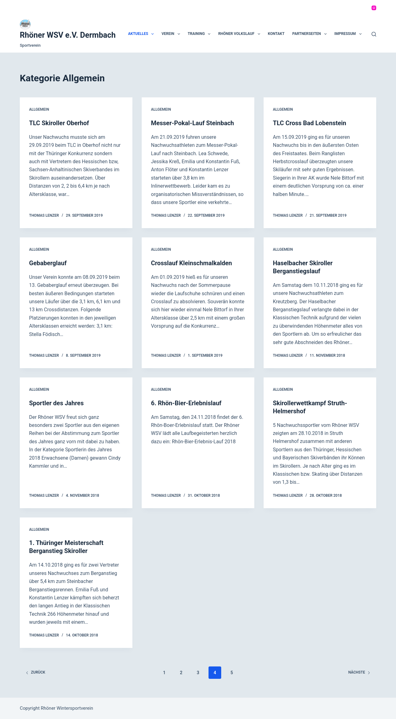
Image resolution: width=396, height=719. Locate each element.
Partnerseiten (310, 34)
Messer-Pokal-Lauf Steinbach (192, 123)
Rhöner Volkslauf (240, 34)
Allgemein (39, 109)
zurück (35, 672)
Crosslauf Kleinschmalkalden (191, 263)
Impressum (349, 34)
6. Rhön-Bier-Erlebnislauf (186, 403)
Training (200, 34)
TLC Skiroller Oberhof (59, 123)
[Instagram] (374, 8)
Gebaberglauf (48, 263)
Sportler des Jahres (56, 403)
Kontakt (276, 34)
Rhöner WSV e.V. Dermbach (68, 35)
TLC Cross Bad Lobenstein (309, 123)
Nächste (359, 672)
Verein (171, 34)
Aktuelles (142, 34)
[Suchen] (374, 34)
